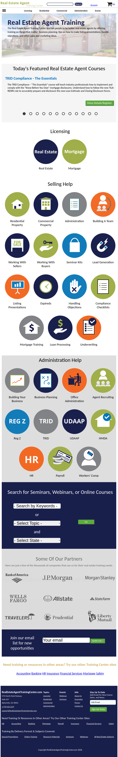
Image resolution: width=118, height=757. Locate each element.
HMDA (103, 424)
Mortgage (74, 154)
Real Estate (46, 154)
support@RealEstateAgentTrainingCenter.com (19, 711)
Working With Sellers (17, 250)
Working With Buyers (46, 250)
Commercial (62, 10)
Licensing (28, 10)
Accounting (23, 673)
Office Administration (74, 385)
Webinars (63, 696)
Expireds (46, 289)
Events (98, 10)
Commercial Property (46, 209)
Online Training (30, 736)
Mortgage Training (31, 331)
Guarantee (79, 699)
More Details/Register (99, 103)
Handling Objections (74, 291)
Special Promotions (10, 736)
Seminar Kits (74, 248)
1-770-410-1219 (8, 707)
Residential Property (17, 209)
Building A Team (103, 207)
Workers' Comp (89, 462)
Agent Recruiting (103, 383)
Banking (36, 673)
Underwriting (89, 331)
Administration (81, 10)
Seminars (62, 699)
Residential (44, 10)
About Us (78, 696)
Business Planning (46, 383)
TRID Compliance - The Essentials (31, 78)
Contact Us (79, 706)
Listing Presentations (17, 291)
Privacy (77, 703)
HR (31, 462)
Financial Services (71, 673)
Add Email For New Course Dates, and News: (101, 696)
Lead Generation (103, 248)
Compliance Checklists (103, 291)
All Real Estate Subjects (104, 736)
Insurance (53, 673)
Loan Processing (60, 331)
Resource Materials (51, 736)
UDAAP (74, 424)
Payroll (60, 462)
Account (94, 5)
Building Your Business (17, 385)
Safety (100, 673)
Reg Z (17, 424)
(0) (114, 4)
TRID (46, 424)
